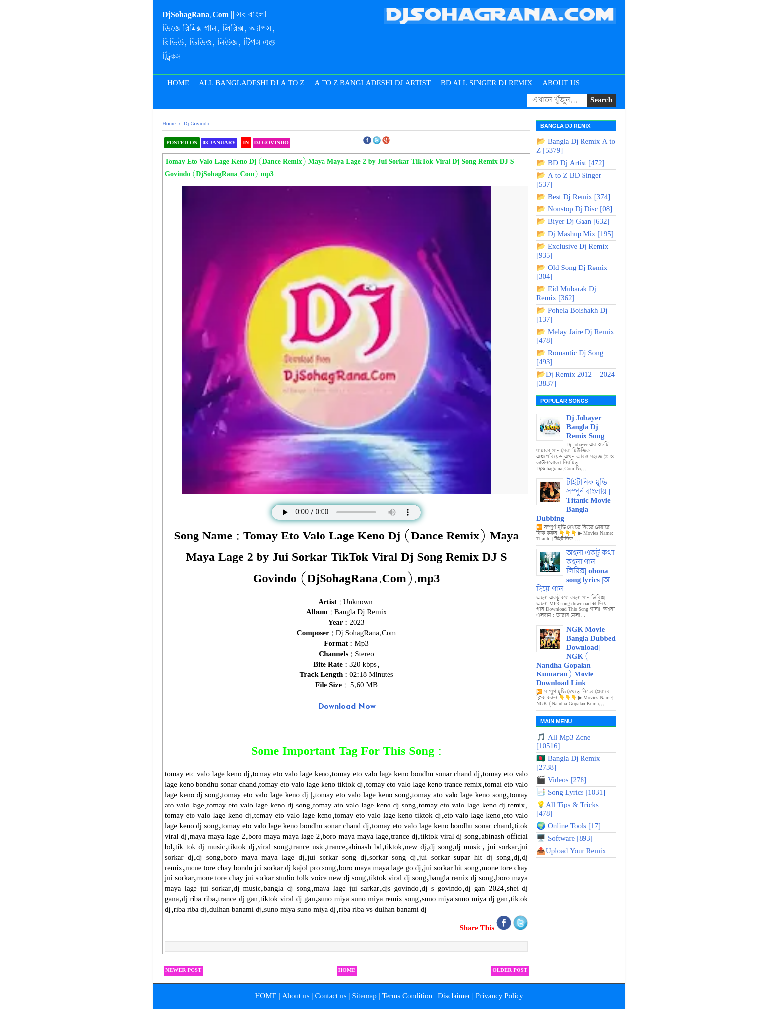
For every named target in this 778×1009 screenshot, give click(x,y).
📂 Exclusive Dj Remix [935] (572, 251)
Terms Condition (407, 996)
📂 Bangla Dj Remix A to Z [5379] (575, 146)
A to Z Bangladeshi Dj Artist (372, 83)
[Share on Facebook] (504, 928)
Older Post (509, 970)
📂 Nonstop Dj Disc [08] (574, 209)
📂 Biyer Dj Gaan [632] (572, 221)
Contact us (331, 996)
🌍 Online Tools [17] (568, 826)
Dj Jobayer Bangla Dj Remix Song (585, 427)
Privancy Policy (499, 996)
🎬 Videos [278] (561, 780)
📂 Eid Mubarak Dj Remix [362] (566, 294)
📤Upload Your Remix (571, 851)
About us (296, 996)
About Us (561, 83)
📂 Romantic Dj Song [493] (569, 358)
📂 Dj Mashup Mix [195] (575, 234)
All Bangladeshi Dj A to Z (251, 83)
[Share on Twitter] (520, 928)
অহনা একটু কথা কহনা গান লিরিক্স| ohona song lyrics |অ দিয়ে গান (575, 571)
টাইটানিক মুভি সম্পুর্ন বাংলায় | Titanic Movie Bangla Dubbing (573, 500)
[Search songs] (557, 100)
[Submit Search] (601, 100)
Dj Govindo (271, 143)
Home (178, 83)
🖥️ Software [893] (564, 838)
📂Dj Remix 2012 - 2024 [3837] (575, 379)
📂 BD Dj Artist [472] (570, 163)
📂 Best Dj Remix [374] (573, 197)
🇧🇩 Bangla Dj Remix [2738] (568, 763)
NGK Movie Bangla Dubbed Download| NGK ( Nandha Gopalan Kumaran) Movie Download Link (576, 656)
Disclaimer (454, 996)
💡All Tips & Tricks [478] (567, 809)
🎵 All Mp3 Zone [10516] (563, 742)
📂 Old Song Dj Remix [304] (571, 272)
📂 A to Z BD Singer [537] (568, 180)
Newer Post (183, 970)
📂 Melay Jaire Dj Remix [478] (575, 336)
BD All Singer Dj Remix (486, 83)
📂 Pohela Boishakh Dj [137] (572, 315)
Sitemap (364, 996)
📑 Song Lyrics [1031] (570, 792)
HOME (265, 996)
